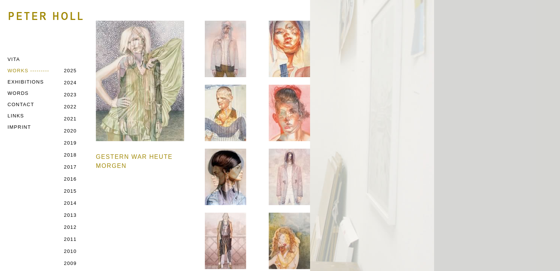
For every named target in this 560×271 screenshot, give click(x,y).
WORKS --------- (28, 70)
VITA (14, 59)
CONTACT (21, 104)
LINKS (16, 116)
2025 (70, 70)
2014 (70, 203)
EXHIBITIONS (26, 82)
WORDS (18, 93)
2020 (70, 131)
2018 (70, 155)
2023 (70, 94)
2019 (70, 143)
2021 (70, 119)
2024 (70, 82)
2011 (70, 239)
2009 (70, 263)
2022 (70, 107)
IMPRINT (19, 127)
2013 (70, 215)
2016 (70, 179)
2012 (70, 227)
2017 (70, 167)
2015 (70, 191)
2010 (70, 251)
